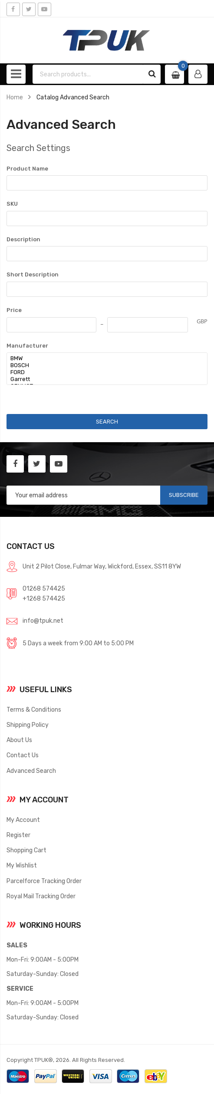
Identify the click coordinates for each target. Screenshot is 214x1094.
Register (18, 834)
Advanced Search (31, 770)
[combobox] (88, 74)
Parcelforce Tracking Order (44, 880)
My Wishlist (22, 865)
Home (15, 97)
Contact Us (23, 755)
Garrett (102, 379)
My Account (23, 819)
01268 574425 (44, 588)
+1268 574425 (44, 598)
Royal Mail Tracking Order (41, 896)
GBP (202, 321)
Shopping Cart (26, 850)
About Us (19, 739)
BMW (102, 358)
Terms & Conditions (34, 709)
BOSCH (102, 365)
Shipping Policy (28, 724)
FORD (102, 372)
